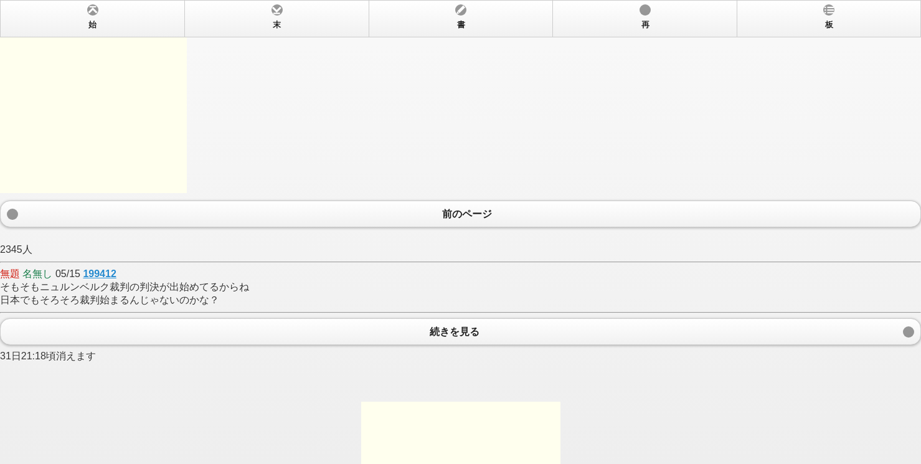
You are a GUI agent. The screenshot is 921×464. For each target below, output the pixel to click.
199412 (99, 273)
